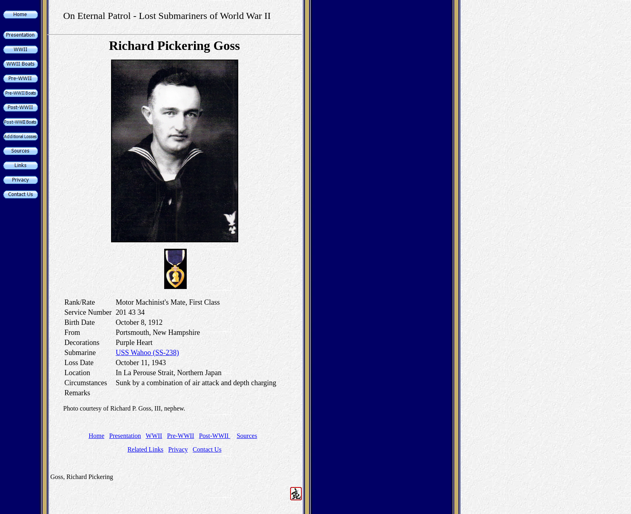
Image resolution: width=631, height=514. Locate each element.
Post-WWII (214, 435)
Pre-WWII (180, 435)
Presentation (125, 435)
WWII (154, 435)
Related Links (145, 449)
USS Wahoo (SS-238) (147, 353)
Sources (247, 435)
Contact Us (207, 449)
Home (96, 435)
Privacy (178, 449)
